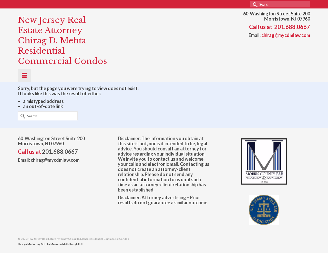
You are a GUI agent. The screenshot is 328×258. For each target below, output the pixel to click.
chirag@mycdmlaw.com (285, 35)
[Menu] (24, 75)
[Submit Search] (254, 4)
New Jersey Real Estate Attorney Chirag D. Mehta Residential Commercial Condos (62, 40)
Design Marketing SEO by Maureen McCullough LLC (50, 243)
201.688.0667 (292, 26)
